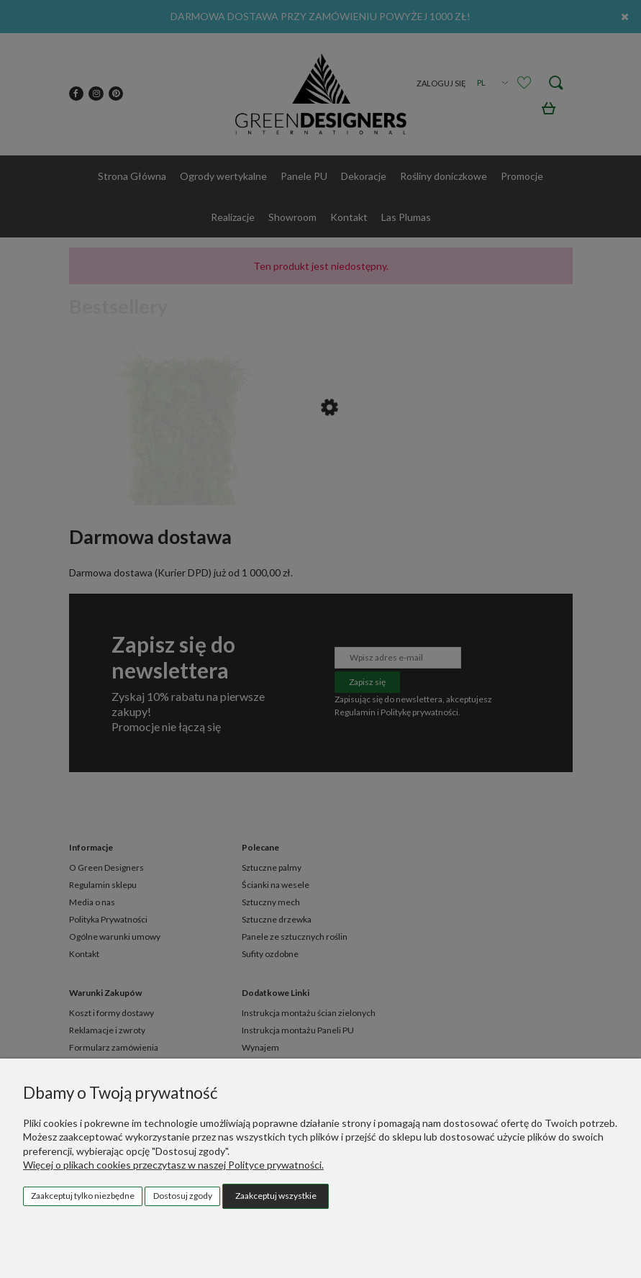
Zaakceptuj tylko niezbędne (83, 1195)
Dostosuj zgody (182, 1195)
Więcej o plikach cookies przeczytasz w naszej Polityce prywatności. (173, 1165)
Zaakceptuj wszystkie (276, 1195)
